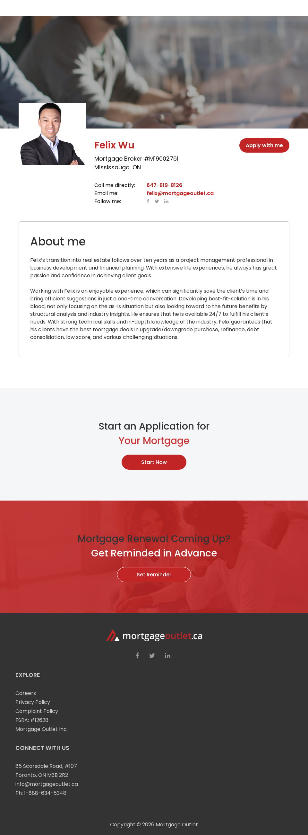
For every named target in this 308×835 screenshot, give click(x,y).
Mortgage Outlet (177, 824)
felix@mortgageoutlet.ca (180, 193)
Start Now (154, 462)
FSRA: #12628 (31, 720)
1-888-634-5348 (45, 793)
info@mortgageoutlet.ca (46, 784)
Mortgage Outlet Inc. (41, 729)
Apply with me (264, 145)
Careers (25, 693)
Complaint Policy (36, 711)
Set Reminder (154, 574)
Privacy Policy (32, 702)
